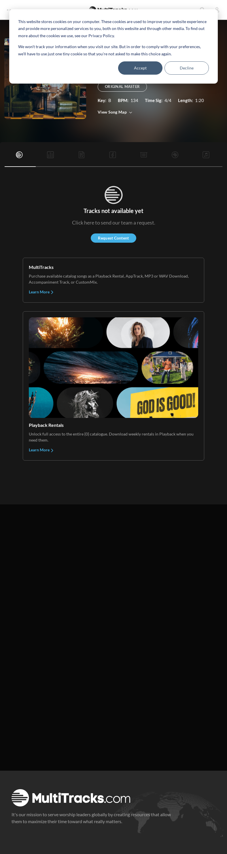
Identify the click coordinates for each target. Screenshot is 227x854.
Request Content (113, 237)
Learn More (41, 291)
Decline (187, 67)
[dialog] (113, 46)
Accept (140, 67)
